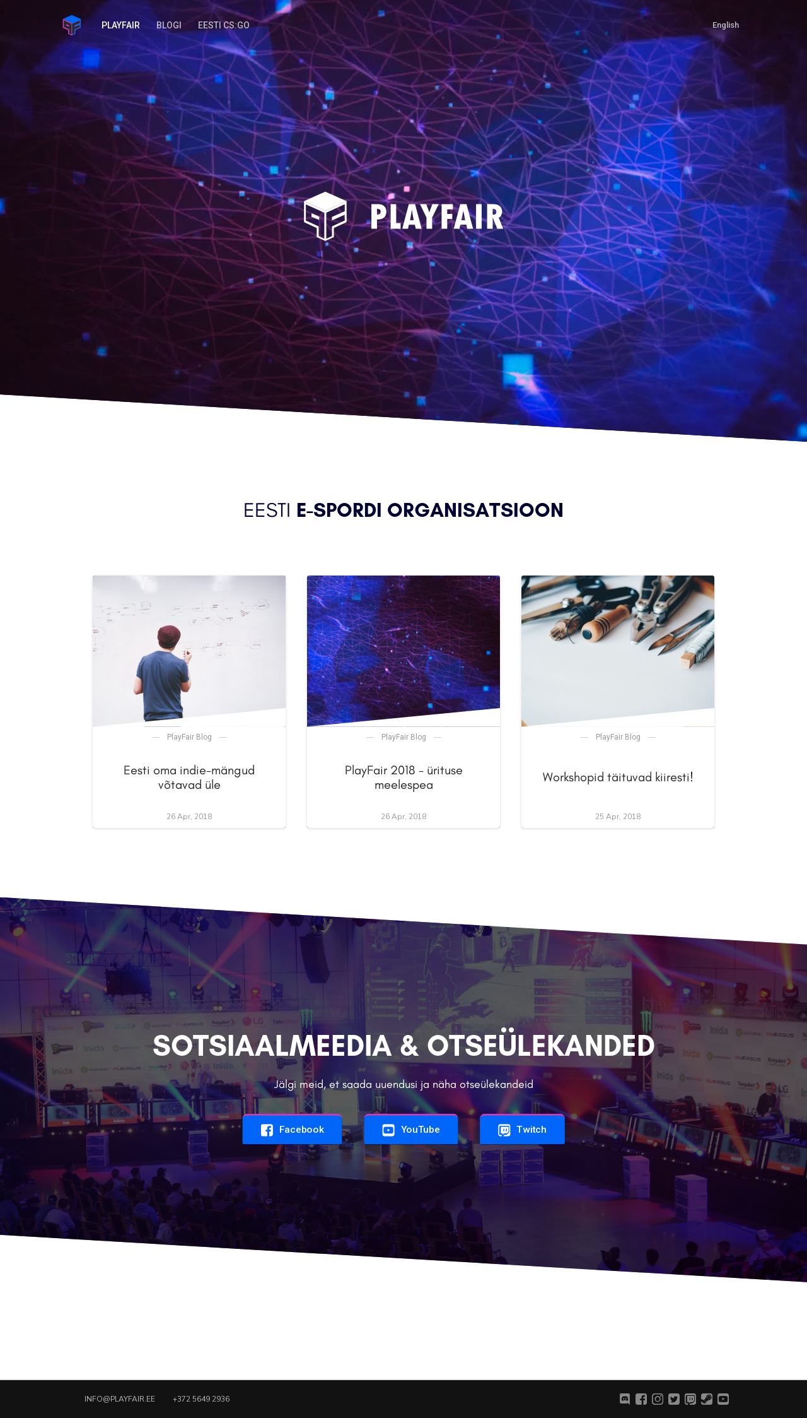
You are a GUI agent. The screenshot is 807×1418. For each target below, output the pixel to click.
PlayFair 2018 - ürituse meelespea (404, 777)
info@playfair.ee (119, 1399)
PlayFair (121, 25)
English (725, 25)
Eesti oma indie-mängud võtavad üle (189, 777)
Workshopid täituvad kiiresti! (618, 776)
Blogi (169, 25)
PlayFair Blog (189, 737)
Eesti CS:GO (224, 25)
